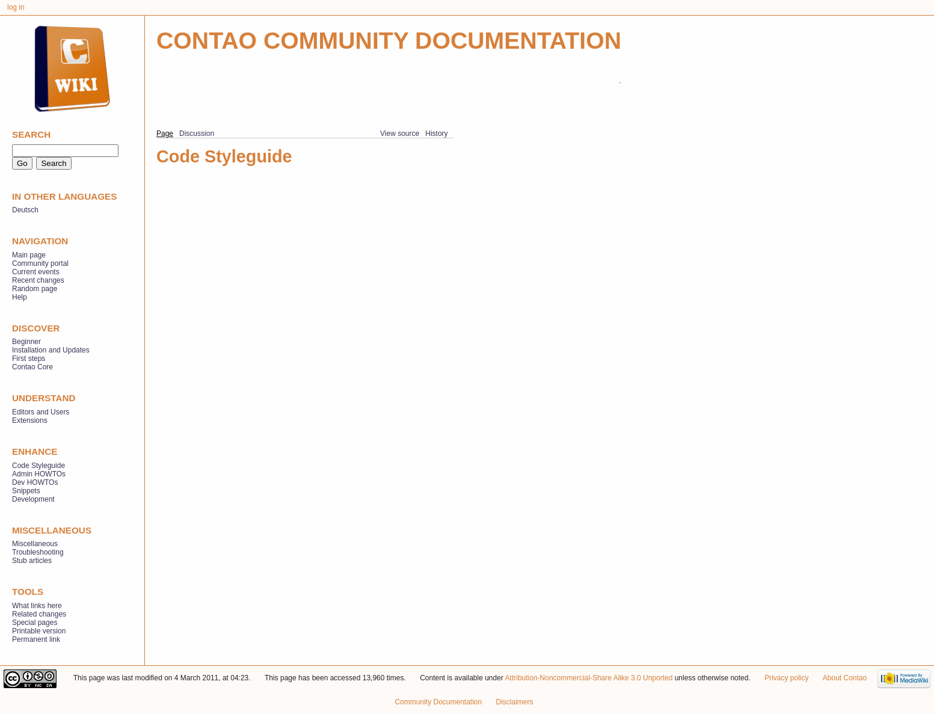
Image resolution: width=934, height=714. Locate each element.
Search (31, 134)
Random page (34, 289)
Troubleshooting (38, 552)
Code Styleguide (38, 465)
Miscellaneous (35, 544)
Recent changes (38, 280)
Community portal (40, 263)
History (436, 133)
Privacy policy (786, 678)
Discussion (196, 133)
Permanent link (36, 639)
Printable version (39, 631)
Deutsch (25, 210)
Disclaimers (514, 702)
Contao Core (32, 367)
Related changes (39, 614)
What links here (37, 606)
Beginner (26, 341)
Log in (16, 7)
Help (19, 297)
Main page (29, 255)
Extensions (30, 420)
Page (164, 133)
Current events (36, 272)
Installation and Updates (51, 350)
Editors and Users (40, 412)
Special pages (34, 622)
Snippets (26, 491)
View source (399, 133)
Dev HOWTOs (35, 482)
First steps (28, 358)
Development (33, 499)
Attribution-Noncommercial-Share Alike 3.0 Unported (589, 678)
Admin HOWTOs (39, 474)
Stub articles (32, 560)
